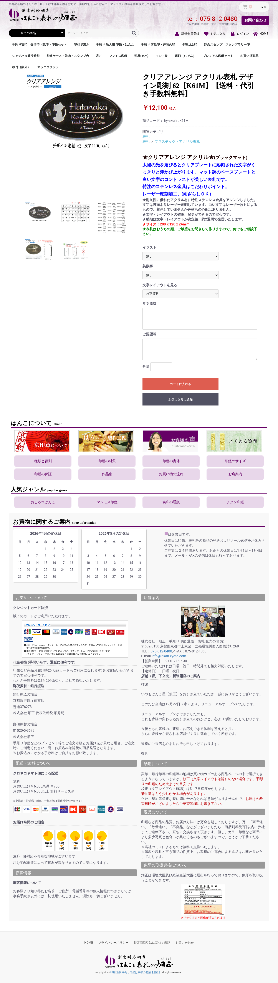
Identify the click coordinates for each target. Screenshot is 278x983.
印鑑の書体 (171, 461)
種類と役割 (43, 461)
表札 (99, 56)
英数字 (147, 266)
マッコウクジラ (48, 67)
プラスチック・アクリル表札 (177, 141)
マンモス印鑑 (118, 56)
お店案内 (235, 474)
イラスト (149, 247)
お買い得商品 (249, 56)
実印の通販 (171, 502)
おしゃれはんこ (43, 502)
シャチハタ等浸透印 (26, 56)
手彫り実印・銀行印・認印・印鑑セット (39, 44)
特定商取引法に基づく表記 (152, 942)
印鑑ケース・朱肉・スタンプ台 (67, 56)
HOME (88, 942)
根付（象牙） (21, 67)
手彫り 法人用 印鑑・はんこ (115, 44)
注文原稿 (149, 304)
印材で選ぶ (81, 44)
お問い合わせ (255, 20)
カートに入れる (180, 384)
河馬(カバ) (141, 56)
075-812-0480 (218, 18)
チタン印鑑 (235, 502)
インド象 (162, 56)
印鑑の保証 (43, 474)
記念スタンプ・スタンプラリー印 (227, 44)
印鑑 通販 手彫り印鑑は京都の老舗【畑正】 (135, 972)
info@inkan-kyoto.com (169, 656)
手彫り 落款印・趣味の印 (158, 44)
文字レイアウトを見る (159, 285)
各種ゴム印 (189, 44)
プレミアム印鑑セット (218, 56)
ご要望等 (149, 334)
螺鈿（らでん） (185, 56)
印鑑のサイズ (235, 461)
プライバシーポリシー (113, 942)
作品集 (107, 474)
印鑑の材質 (107, 461)
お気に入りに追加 (180, 399)
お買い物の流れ (171, 474)
